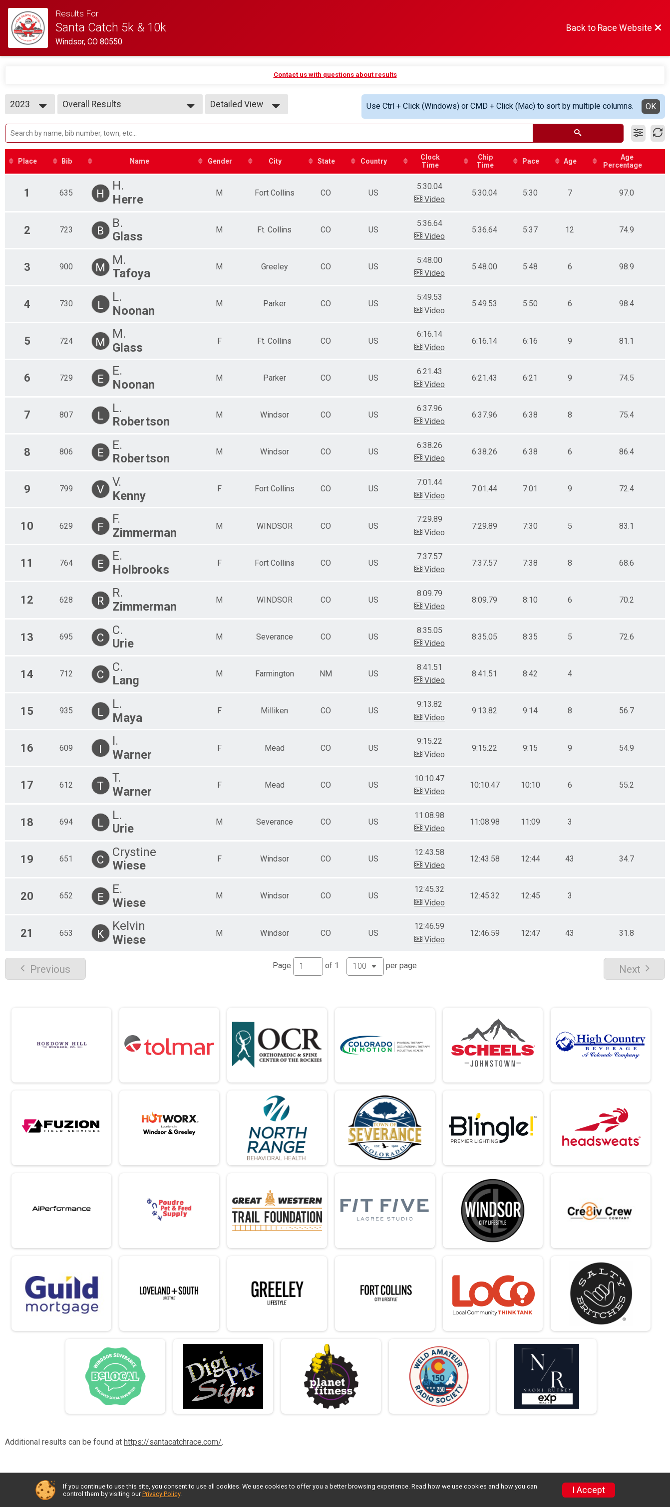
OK (651, 106)
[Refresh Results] (658, 133)
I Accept (588, 1490)
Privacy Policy (161, 1494)
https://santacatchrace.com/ (173, 1442)
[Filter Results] (638, 133)
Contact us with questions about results (335, 74)
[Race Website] (31, 28)
